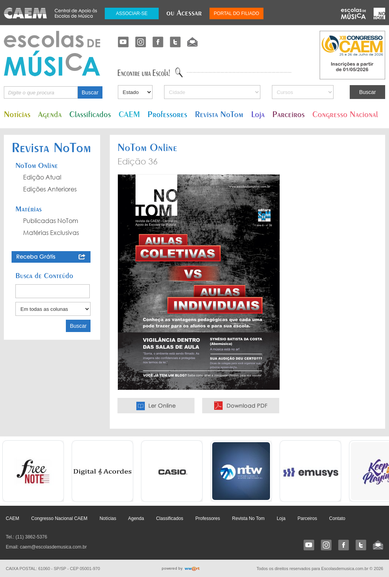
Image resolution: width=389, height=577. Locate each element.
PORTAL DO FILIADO (236, 13)
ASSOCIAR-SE (132, 13)
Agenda (50, 114)
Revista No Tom (248, 518)
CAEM (129, 114)
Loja (258, 114)
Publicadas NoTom (50, 221)
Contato (337, 518)
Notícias (17, 114)
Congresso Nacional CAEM (59, 518)
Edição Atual (42, 177)
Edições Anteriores (50, 189)
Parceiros (288, 114)
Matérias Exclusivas (51, 233)
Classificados (90, 114)
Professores (167, 114)
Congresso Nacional (345, 114)
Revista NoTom (219, 114)
